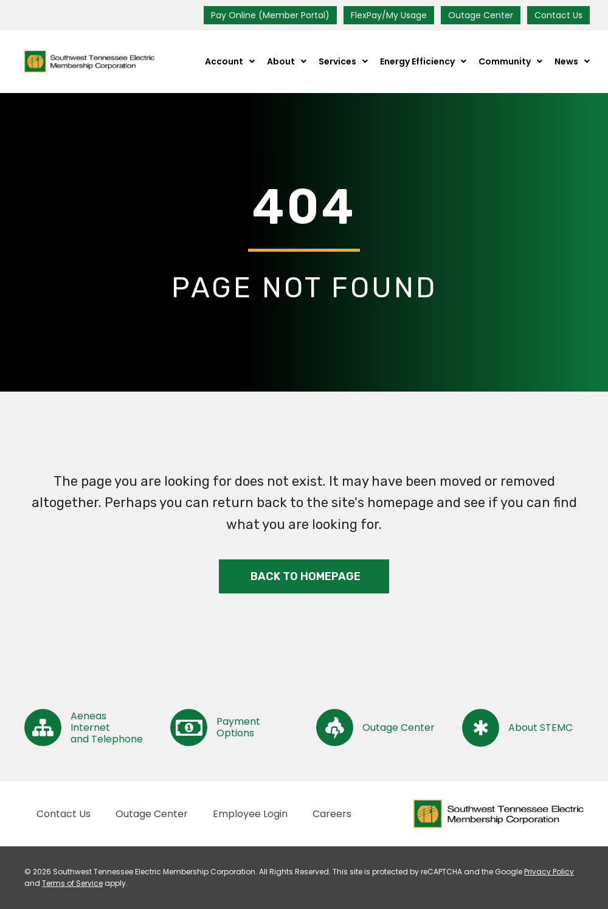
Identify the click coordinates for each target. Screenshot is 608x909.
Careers (332, 814)
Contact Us (558, 15)
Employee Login (250, 814)
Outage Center (480, 15)
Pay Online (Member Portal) (270, 15)
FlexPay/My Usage (389, 15)
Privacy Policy (549, 871)
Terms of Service (72, 883)
